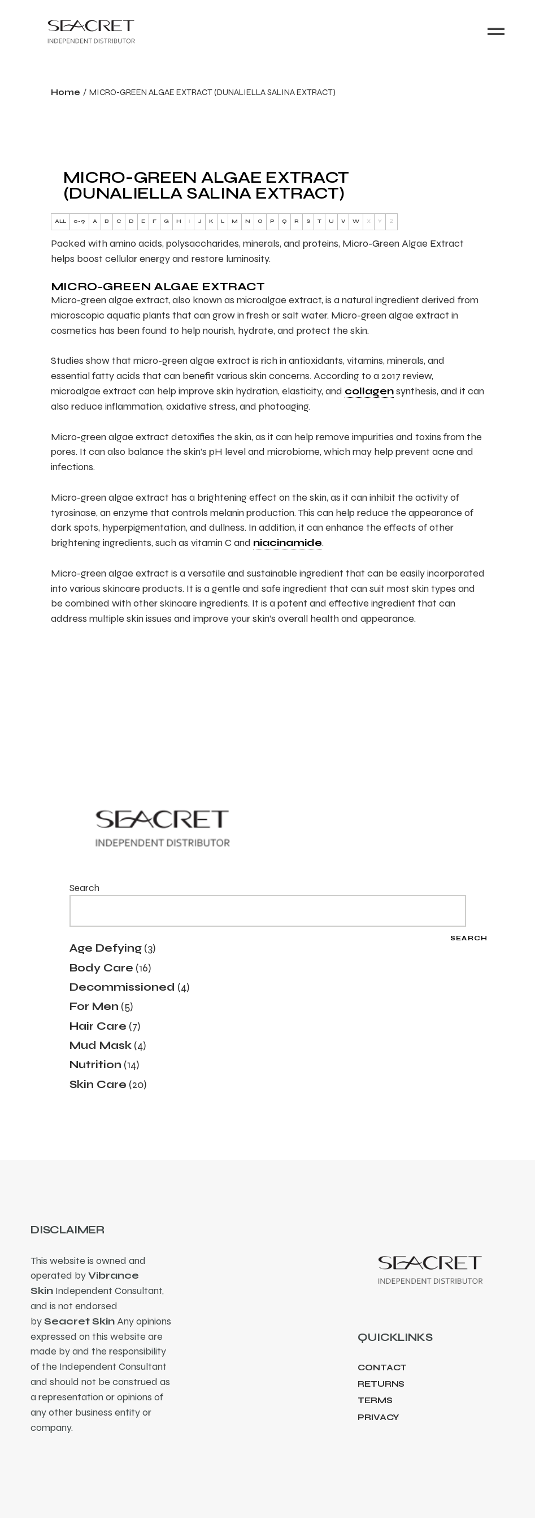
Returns (381, 1384)
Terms (375, 1400)
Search (84, 888)
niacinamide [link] (287, 542)
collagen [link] (369, 391)
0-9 (79, 221)
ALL (60, 221)
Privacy (378, 1417)
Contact (382, 1367)
